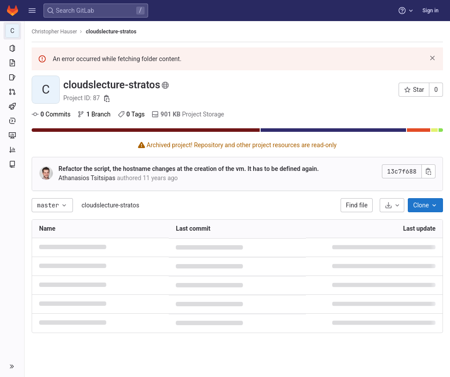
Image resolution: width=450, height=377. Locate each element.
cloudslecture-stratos (110, 205)
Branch (93, 114)
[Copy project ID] (107, 98)
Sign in (430, 10)
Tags (131, 114)
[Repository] (12, 63)
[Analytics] (12, 150)
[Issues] (12, 77)
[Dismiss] (432, 58)
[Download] (392, 205)
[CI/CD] (12, 106)
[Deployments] (12, 121)
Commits (51, 114)
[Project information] (12, 48)
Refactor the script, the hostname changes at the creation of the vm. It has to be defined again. (188, 168)
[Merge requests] (12, 92)
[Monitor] (12, 135)
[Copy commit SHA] (428, 171)
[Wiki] (12, 164)
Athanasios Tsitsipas (86, 177)
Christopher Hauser (54, 32)
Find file (356, 205)
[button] (32, 11)
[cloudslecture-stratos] (12, 31)
